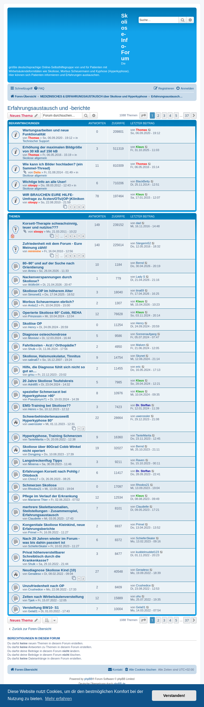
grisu (31, 374)
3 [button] (164, 115)
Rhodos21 (34, 488)
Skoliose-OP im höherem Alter (48, 291)
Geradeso (34, 573)
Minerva (33, 464)
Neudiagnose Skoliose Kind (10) (49, 570)
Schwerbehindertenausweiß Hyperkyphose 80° (46, 418)
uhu (138, 596)
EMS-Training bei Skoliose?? (47, 406)
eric (138, 366)
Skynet (140, 355)
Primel (32, 532)
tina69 (140, 290)
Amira (32, 270)
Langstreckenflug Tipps (42, 460)
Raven (140, 460)
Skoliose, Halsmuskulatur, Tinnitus (51, 356)
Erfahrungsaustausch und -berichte (48, 108)
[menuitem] (39, 88)
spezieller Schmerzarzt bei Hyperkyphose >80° (44, 394)
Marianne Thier (38, 499)
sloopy (32, 185)
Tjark (31, 600)
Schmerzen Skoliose (40, 485)
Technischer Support (36, 141)
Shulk (32, 348)
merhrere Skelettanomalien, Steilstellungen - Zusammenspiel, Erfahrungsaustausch (50, 511)
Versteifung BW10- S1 (41, 608)
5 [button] (176, 115)
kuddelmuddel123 (147, 552)
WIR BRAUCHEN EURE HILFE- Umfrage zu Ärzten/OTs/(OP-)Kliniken (53, 197)
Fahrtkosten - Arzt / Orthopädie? (49, 345)
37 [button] (187, 115)
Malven (140, 344)
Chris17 (33, 479)
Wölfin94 (34, 284)
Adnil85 (33, 384)
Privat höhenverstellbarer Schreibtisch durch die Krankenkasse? (44, 556)
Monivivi (33, 338)
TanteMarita (35, 439)
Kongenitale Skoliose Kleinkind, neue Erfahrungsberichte (54, 527)
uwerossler (35, 424)
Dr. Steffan (143, 405)
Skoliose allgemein (35, 158)
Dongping (34, 454)
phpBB (88, 679)
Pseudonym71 (37, 399)
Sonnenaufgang (146, 334)
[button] (143, 115)
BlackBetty (143, 181)
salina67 (33, 359)
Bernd (140, 262)
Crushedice (35, 589)
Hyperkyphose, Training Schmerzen (52, 436)
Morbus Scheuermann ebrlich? (48, 302)
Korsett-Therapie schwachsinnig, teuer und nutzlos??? (50, 225)
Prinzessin (35, 316)
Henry (32, 327)
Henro (32, 409)
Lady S (140, 276)
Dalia (37, 172)
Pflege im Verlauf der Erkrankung (50, 496)
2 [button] (158, 115)
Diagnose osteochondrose (45, 334)
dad (138, 223)
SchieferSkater (37, 546)
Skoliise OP (32, 323)
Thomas (33, 137)
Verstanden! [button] (174, 695)
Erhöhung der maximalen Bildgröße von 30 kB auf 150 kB (52, 149)
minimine (34, 251)
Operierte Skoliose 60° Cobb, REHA (52, 313)
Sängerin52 (143, 243)
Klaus (140, 146)
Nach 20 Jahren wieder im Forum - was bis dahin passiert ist (51, 541)
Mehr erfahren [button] (58, 698)
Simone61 (34, 294)
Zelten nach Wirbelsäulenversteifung (53, 597)
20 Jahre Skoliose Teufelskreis (48, 381)
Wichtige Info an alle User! (44, 182)
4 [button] (170, 115)
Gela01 (32, 611)
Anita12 (33, 305)
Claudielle (34, 518)
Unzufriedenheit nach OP (43, 586)
